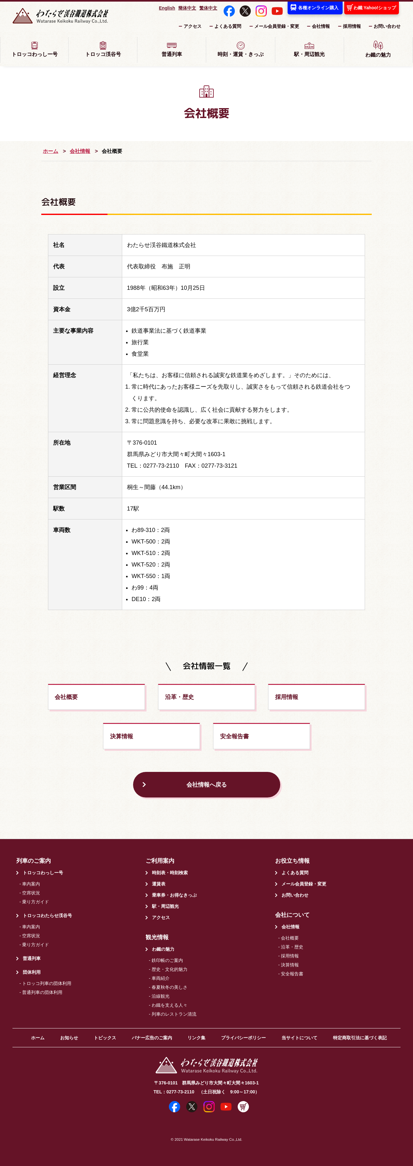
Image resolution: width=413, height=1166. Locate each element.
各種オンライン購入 (318, 7)
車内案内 (31, 883)
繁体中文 (208, 8)
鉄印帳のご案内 (167, 960)
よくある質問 (227, 26)
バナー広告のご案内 (152, 1037)
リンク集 (196, 1037)
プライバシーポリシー (243, 1037)
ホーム (50, 151)
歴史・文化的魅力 (169, 969)
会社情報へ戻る (207, 784)
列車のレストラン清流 (174, 1014)
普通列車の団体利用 (42, 992)
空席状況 (31, 892)
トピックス (105, 1037)
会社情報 (321, 26)
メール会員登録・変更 (276, 26)
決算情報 (121, 736)
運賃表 (158, 883)
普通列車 (172, 49)
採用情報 (352, 26)
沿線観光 (161, 996)
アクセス (193, 26)
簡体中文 (187, 8)
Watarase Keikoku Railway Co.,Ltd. (213, 1139)
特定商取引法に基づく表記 (360, 1037)
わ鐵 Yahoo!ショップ (374, 7)
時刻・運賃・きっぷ (240, 49)
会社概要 (66, 697)
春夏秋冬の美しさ (169, 987)
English (167, 8)
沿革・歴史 (179, 697)
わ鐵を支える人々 (169, 1005)
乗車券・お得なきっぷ (174, 895)
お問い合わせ (387, 26)
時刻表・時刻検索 (170, 872)
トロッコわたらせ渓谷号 (47, 915)
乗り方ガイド (35, 901)
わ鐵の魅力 (378, 49)
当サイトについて (299, 1037)
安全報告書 (234, 736)
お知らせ (69, 1037)
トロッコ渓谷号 (103, 49)
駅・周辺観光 (309, 49)
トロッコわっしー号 (34, 49)
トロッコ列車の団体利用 (46, 983)
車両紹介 (161, 978)
